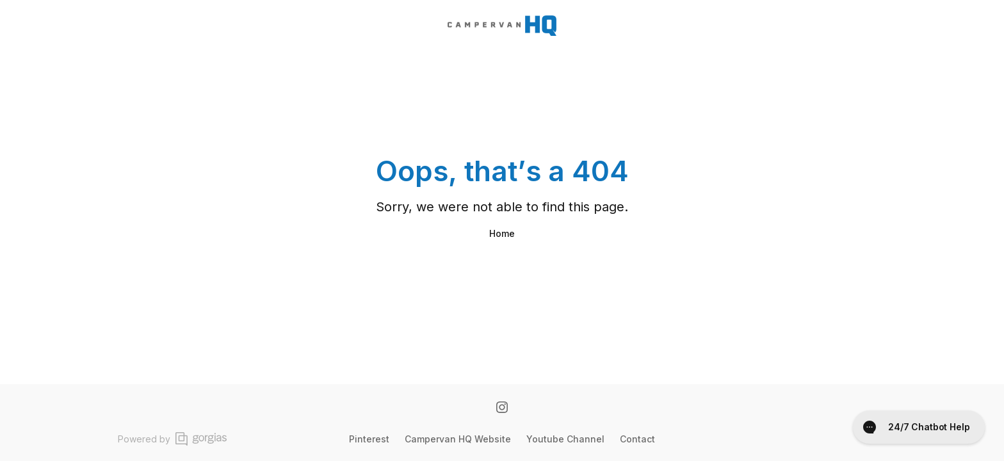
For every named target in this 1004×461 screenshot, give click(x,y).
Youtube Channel (565, 438)
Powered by (172, 439)
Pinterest (369, 438)
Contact (637, 438)
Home (502, 233)
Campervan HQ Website (458, 438)
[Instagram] (502, 408)
